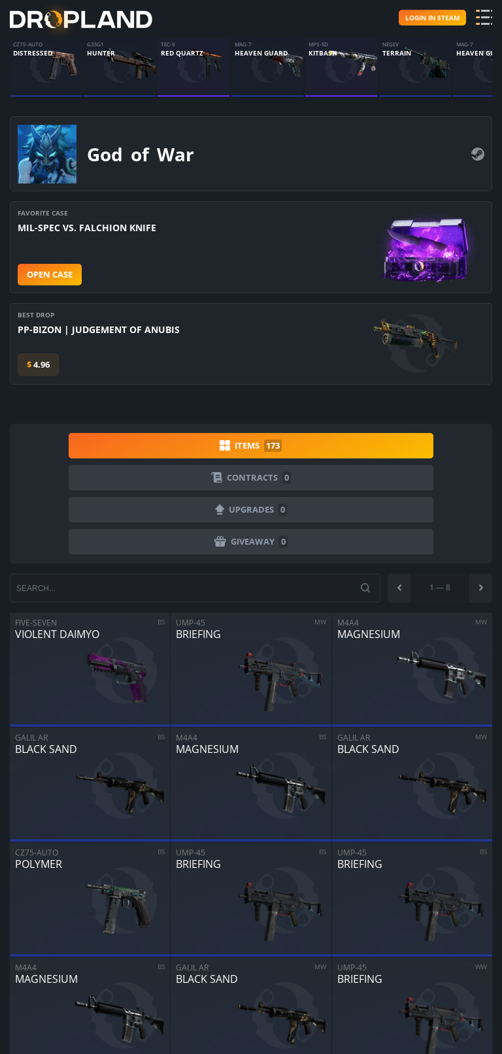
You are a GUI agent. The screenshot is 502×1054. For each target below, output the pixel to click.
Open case (50, 272)
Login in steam (432, 16)
